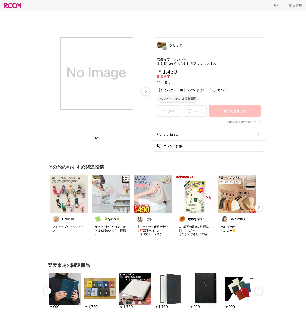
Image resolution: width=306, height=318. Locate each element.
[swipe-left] (47, 291)
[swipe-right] (145, 91)
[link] (69, 194)
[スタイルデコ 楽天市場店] (178, 99)
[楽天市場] (295, 6)
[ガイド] (278, 6)
